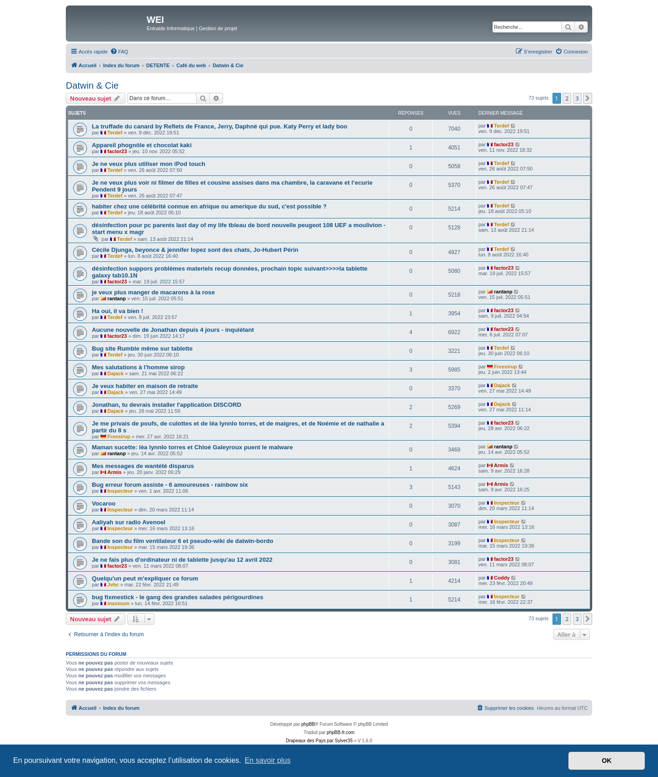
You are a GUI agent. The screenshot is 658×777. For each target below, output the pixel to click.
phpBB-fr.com (341, 732)
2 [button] (566, 98)
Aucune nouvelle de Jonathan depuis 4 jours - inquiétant (173, 329)
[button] (587, 98)
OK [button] (607, 760)
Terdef (114, 132)
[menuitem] (119, 51)
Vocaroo (104, 503)
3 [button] (577, 98)
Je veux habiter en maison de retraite (145, 386)
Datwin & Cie (92, 85)
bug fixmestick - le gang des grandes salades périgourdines (177, 597)
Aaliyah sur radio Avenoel (128, 522)
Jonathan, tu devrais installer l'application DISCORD (166, 404)
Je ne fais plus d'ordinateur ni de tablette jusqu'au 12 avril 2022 (182, 559)
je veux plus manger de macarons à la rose (153, 292)
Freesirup (505, 366)
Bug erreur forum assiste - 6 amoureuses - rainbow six (170, 484)
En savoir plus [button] (267, 760)
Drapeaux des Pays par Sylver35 (319, 740)
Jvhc (113, 584)
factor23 (117, 151)
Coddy (501, 577)
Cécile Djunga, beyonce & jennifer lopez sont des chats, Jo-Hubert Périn (195, 249)
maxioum (118, 603)
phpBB (308, 724)
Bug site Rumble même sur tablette (142, 348)
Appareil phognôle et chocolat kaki (141, 145)
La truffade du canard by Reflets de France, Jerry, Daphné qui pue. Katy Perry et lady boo (219, 126)
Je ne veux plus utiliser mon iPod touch (148, 163)
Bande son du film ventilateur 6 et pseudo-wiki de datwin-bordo (182, 541)
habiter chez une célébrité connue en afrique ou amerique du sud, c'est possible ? (209, 206)
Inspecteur (120, 491)
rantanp (116, 298)
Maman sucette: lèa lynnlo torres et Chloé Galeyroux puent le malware (192, 447)
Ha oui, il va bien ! (117, 311)
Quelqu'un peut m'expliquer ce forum (145, 578)
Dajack (115, 373)
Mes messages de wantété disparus (143, 466)
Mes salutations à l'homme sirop (138, 367)
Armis (114, 472)
